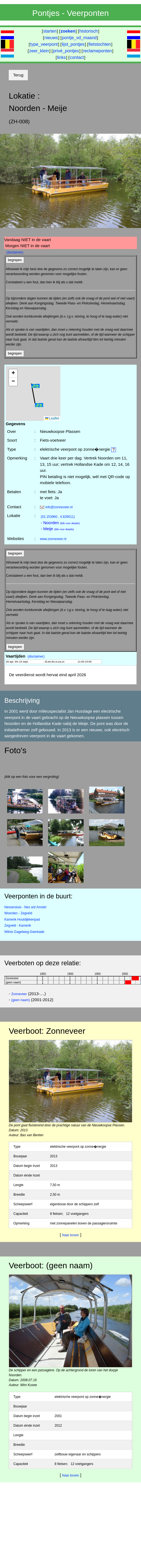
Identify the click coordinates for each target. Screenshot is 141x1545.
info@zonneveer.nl (59, 507)
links (61, 57)
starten (50, 31)
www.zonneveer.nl (53, 539)
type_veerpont (44, 44)
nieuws (51, 37)
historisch (88, 31)
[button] (35, 386)
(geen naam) (20, 1000)
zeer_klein (39, 50)
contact (77, 57)
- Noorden (60, 522)
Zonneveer (19, 994)
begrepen (15, 260)
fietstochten (100, 44)
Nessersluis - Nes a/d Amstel (25, 907)
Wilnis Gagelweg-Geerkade (24, 932)
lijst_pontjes (73, 44)
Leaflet (52, 418)
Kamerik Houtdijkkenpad (22, 919)
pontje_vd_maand (79, 37)
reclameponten (97, 50)
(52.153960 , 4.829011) (58, 517)
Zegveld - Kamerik (17, 925)
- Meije (57, 528)
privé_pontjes (66, 50)
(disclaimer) (14, 252)
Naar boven (70, 1235)
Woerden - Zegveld (18, 913)
